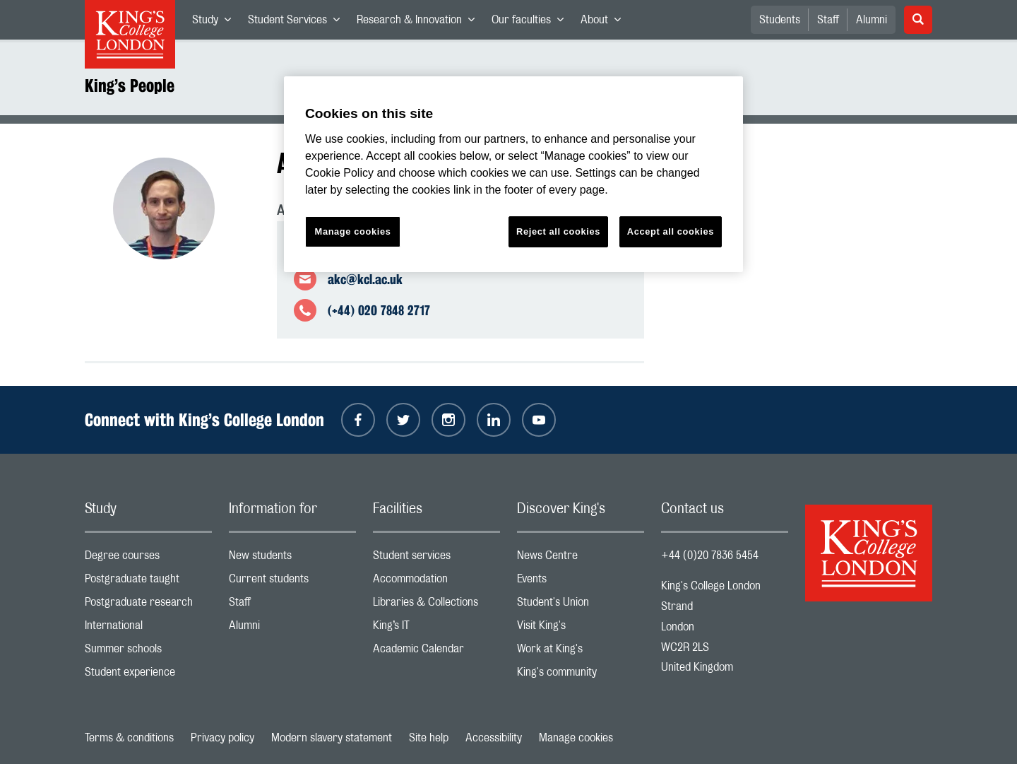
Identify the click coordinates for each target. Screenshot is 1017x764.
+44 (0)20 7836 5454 (710, 555)
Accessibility (493, 738)
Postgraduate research (148, 605)
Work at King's (580, 652)
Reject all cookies (558, 231)
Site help (428, 738)
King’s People (129, 86)
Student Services (298, 22)
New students (292, 559)
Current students (292, 582)
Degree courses (148, 559)
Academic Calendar (436, 652)
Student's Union (580, 605)
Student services (436, 559)
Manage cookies (576, 738)
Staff (828, 19)
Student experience (148, 675)
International (148, 628)
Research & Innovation (420, 22)
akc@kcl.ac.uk (365, 279)
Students (779, 19)
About (605, 22)
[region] (513, 174)
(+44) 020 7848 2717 (379, 310)
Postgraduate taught (148, 582)
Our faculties (532, 22)
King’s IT (436, 628)
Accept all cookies (670, 231)
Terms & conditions (129, 738)
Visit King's (580, 628)
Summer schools (148, 652)
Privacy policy (222, 738)
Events (580, 582)
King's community (580, 675)
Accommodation (436, 582)
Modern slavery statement (331, 738)
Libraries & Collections (436, 605)
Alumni (871, 19)
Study (215, 22)
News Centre (580, 559)
